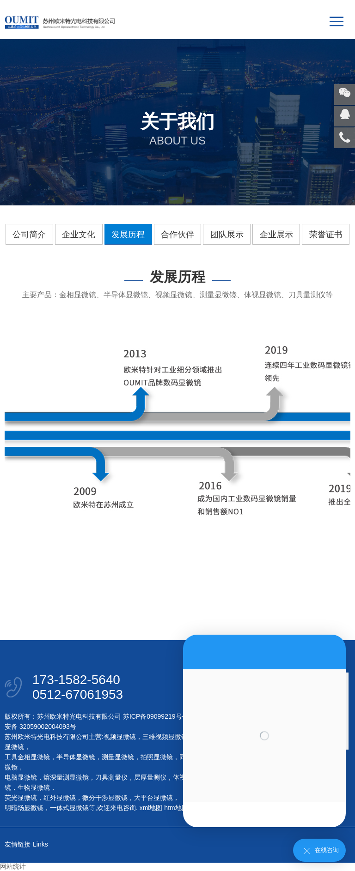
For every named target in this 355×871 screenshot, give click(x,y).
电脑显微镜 (21, 777)
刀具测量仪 (111, 777)
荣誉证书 (326, 234)
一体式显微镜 (69, 807)
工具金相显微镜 (27, 757)
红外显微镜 (59, 797)
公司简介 (29, 234)
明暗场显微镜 (24, 807)
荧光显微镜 (21, 797)
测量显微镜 (118, 757)
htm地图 (176, 807)
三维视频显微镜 (165, 736)
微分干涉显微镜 (105, 797)
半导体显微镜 (75, 757)
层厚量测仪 (150, 777)
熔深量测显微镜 (66, 777)
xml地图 (151, 807)
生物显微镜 (34, 787)
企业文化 (78, 234)
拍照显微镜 (157, 757)
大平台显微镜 (153, 797)
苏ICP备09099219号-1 (155, 716)
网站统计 (13, 866)
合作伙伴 (177, 234)
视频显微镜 (120, 736)
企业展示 (276, 234)
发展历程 (128, 234)
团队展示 (227, 234)
